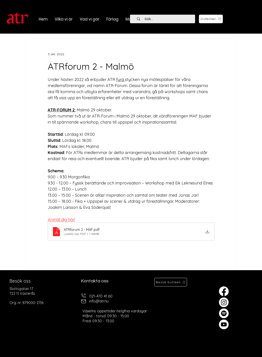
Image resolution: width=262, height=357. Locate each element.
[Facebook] (224, 291)
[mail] (83, 301)
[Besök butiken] (170, 282)
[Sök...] (165, 19)
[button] (89, 19)
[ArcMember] (211, 19)
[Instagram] (224, 302)
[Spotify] (224, 313)
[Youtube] (224, 324)
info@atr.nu (99, 301)
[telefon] (83, 295)
